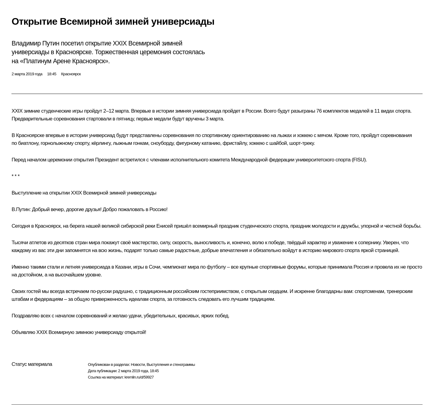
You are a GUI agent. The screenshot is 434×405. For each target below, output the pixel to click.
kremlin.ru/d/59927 (139, 377)
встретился (132, 160)
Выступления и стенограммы (170, 364)
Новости (138, 364)
